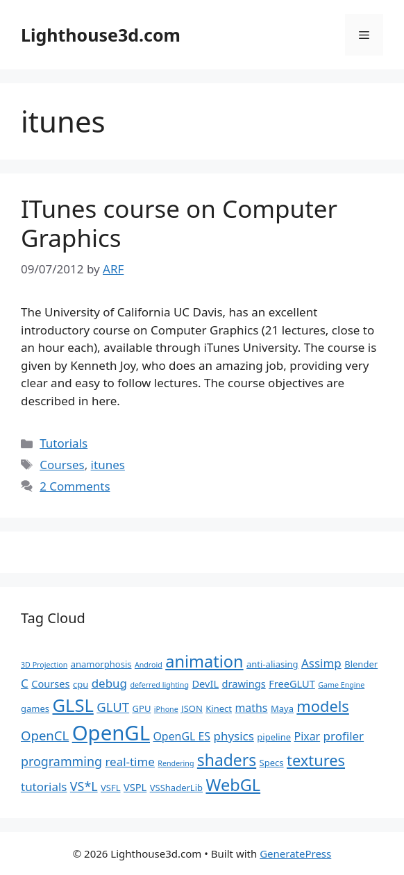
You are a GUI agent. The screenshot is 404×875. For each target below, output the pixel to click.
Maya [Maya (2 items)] (282, 708)
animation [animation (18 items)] (204, 661)
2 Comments (75, 486)
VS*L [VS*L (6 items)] (84, 786)
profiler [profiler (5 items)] (343, 736)
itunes (108, 465)
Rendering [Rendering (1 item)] (176, 763)
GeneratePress (295, 853)
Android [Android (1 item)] (148, 665)
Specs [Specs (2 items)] (272, 762)
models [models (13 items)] (322, 706)
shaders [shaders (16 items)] (226, 760)
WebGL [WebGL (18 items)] (232, 785)
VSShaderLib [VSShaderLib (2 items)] (176, 787)
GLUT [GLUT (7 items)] (112, 706)
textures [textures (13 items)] (316, 760)
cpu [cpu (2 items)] (80, 684)
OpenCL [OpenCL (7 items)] (45, 735)
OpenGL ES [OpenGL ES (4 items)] (181, 736)
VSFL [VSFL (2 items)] (111, 787)
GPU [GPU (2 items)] (142, 708)
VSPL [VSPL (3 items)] (135, 787)
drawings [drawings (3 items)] (244, 683)
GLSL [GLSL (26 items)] (72, 705)
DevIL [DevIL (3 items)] (205, 683)
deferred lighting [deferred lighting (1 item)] (159, 685)
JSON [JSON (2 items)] (192, 708)
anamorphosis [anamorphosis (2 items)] (101, 664)
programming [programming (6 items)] (61, 761)
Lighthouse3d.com (100, 34)
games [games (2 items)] (35, 708)
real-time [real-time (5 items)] (130, 762)
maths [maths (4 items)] (251, 707)
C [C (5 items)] (24, 683)
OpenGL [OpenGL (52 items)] (111, 733)
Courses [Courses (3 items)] (50, 683)
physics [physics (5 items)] (234, 736)
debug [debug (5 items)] (109, 683)
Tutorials (63, 443)
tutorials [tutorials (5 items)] (44, 787)
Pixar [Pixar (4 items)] (307, 736)
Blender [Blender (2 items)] (361, 664)
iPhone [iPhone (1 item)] (166, 709)
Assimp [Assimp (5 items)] (321, 663)
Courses (62, 465)
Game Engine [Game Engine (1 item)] (341, 685)
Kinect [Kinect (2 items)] (218, 708)
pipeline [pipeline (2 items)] (274, 737)
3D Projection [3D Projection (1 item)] (44, 665)
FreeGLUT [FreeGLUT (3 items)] (292, 683)
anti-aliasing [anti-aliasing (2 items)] (272, 664)
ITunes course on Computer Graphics (179, 223)
